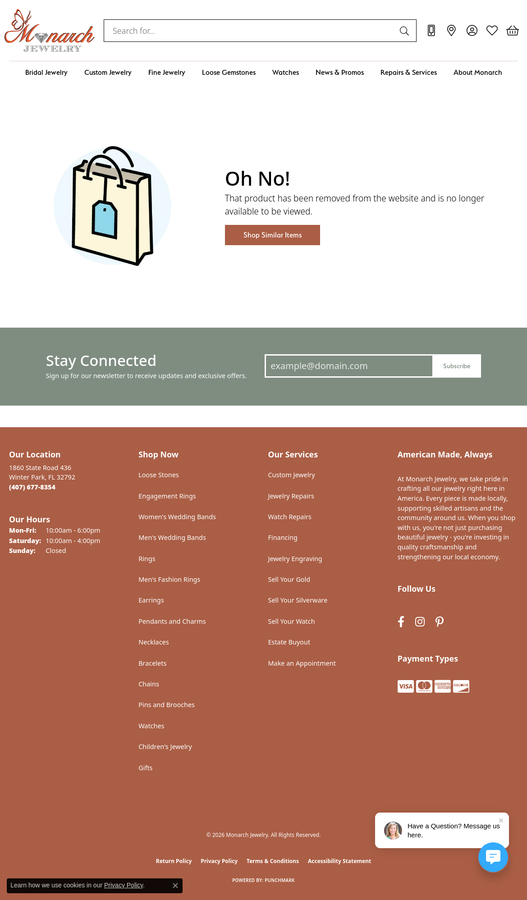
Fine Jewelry (166, 72)
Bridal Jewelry (46, 72)
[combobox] (250, 30)
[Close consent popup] (175, 885)
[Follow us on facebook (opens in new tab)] (401, 622)
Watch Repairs (290, 516)
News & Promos (340, 72)
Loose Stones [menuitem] (158, 475)
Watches (285, 72)
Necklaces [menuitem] (153, 642)
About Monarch (478, 72)
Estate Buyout (289, 642)
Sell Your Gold (289, 579)
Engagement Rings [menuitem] (167, 496)
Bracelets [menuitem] (152, 663)
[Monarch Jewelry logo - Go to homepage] (50, 30)
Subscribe (456, 366)
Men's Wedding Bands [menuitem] (172, 537)
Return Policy (174, 861)
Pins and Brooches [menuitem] (166, 704)
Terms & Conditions (273, 861)
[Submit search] (405, 30)
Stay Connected (101, 360)
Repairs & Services (408, 72)
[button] (471, 31)
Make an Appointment (302, 663)
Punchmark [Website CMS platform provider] (280, 880)
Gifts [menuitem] (145, 767)
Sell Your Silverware (298, 600)
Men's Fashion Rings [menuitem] (169, 579)
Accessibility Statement (339, 861)
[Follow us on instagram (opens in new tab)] (420, 622)
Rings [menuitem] (146, 558)
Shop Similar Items (272, 235)
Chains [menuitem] (148, 684)
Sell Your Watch (291, 621)
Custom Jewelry (108, 72)
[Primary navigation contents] (263, 72)
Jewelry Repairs (291, 496)
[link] (431, 31)
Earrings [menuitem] (151, 600)
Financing (283, 537)
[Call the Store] (32, 487)
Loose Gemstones (229, 72)
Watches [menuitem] (151, 726)
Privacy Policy (219, 861)
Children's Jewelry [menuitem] (165, 746)
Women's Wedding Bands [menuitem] (177, 516)
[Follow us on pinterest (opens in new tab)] (439, 622)
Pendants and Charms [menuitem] (172, 621)
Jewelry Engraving (295, 558)
